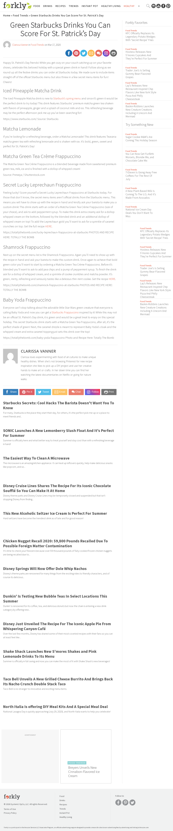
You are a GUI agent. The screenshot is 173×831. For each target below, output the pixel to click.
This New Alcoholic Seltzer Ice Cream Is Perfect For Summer (55, 513)
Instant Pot (90, 6)
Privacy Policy (10, 813)
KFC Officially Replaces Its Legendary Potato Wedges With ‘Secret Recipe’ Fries (140, 37)
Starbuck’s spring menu (67, 98)
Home (6, 15)
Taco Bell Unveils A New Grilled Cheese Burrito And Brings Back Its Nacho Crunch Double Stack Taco (58, 681)
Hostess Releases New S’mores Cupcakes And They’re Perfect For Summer (141, 55)
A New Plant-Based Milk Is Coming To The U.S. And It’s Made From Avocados (141, 194)
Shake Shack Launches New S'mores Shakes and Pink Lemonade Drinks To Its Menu (50, 654)
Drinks (47, 6)
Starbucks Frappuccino (65, 312)
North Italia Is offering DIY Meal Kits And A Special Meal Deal (55, 706)
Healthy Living (111, 6)
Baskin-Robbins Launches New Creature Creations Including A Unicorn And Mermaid (140, 111)
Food (36, 6)
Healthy (129, 6)
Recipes (60, 6)
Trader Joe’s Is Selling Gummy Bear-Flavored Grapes (138, 74)
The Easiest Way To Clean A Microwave (36, 458)
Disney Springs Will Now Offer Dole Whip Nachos (45, 568)
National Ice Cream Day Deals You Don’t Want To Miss (139, 213)
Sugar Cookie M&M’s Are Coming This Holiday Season (141, 138)
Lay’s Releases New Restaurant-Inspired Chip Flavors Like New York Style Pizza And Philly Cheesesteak (141, 92)
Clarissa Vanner (20, 44)
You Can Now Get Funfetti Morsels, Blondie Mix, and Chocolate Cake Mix (140, 157)
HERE (48, 226)
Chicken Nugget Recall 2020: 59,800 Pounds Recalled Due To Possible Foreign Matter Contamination (55, 543)
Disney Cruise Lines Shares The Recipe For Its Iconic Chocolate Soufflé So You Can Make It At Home (57, 488)
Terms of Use (10, 809)
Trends (74, 6)
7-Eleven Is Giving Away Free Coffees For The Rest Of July (141, 176)
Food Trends (20, 15)
